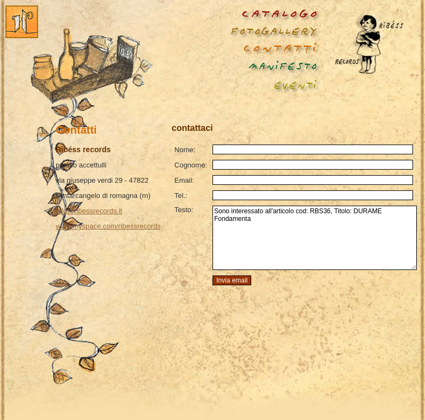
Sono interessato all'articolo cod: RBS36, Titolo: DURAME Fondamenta (314, 238)
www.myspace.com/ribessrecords (108, 226)
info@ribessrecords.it (89, 211)
